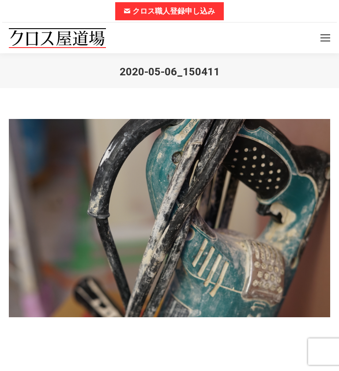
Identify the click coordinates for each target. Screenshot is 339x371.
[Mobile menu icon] (325, 38)
